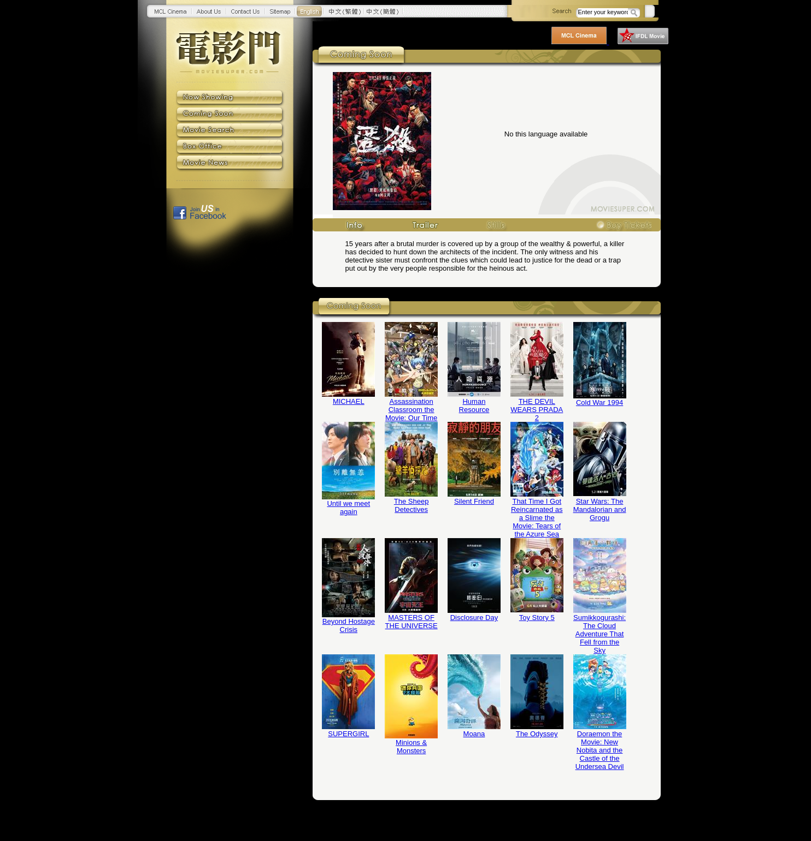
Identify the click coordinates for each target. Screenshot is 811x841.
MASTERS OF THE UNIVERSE (411, 621)
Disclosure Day (474, 617)
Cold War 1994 (599, 402)
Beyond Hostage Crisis (348, 625)
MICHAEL (349, 401)
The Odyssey (537, 734)
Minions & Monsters (411, 746)
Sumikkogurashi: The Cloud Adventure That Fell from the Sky (599, 633)
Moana (474, 734)
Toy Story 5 (537, 617)
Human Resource (474, 405)
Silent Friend (474, 501)
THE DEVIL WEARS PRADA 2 (536, 409)
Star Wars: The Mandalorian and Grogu (599, 509)
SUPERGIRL (348, 734)
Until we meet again (348, 507)
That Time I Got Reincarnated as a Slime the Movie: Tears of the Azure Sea (537, 517)
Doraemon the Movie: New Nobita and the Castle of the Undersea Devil (599, 750)
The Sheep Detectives (411, 505)
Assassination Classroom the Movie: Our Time (411, 409)
